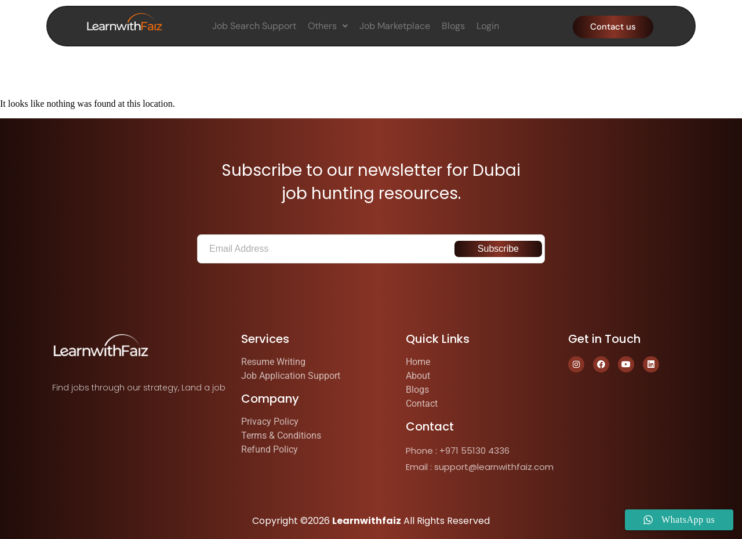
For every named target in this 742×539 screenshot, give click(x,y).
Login (488, 26)
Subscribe (498, 249)
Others (328, 26)
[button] (328, 26)
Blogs (453, 26)
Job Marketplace (394, 26)
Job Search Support (254, 26)
